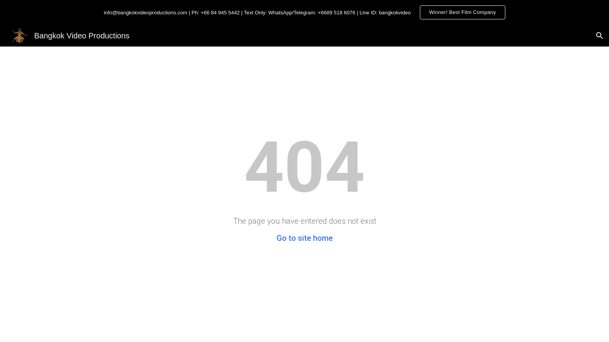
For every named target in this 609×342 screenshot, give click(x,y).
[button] (599, 35)
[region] (304, 12)
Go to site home (305, 238)
